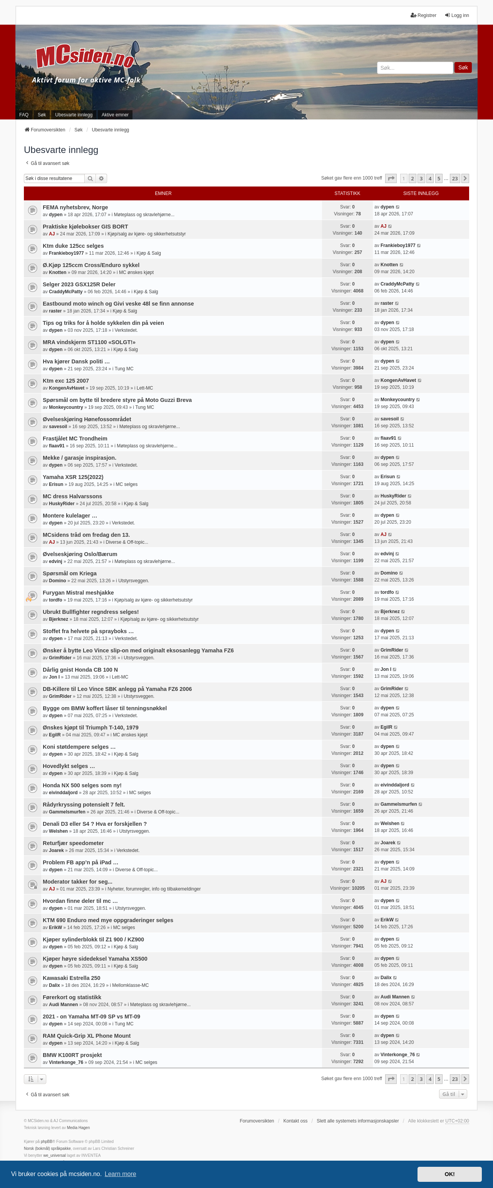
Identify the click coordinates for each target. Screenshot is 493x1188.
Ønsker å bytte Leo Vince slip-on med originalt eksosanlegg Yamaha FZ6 (138, 650)
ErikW (55, 927)
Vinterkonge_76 (66, 1062)
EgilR (55, 735)
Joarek (56, 850)
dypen (55, 214)
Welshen (58, 831)
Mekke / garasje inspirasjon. (79, 458)
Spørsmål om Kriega (70, 573)
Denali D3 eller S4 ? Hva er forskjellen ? (95, 824)
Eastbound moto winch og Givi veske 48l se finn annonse (118, 304)
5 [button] (439, 178)
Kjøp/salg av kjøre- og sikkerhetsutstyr (146, 234)
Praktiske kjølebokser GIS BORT (85, 226)
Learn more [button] (120, 1174)
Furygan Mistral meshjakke (78, 593)
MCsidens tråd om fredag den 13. (86, 535)
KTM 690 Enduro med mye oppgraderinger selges (108, 920)
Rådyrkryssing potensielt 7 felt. (84, 805)
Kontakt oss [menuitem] (295, 1121)
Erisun (56, 484)
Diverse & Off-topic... (127, 542)
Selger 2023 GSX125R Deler (79, 284)
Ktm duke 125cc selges (73, 246)
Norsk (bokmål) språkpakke (47, 1148)
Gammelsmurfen (67, 812)
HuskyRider (62, 503)
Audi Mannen (63, 1004)
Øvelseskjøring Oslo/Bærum (80, 554)
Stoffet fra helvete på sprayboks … (88, 631)
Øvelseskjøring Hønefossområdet (87, 419)
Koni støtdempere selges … (79, 747)
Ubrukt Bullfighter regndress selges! (91, 612)
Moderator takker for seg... (77, 882)
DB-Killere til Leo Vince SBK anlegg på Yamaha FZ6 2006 (117, 689)
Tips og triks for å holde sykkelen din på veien (103, 323)
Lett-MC (145, 388)
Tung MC (124, 368)
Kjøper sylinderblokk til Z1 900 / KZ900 (93, 939)
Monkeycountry (66, 407)
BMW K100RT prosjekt (72, 1055)
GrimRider (60, 657)
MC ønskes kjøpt (136, 272)
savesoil (58, 426)
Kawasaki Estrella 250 (72, 978)
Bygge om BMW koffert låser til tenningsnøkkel (105, 708)
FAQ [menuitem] (24, 115)
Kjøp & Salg (149, 253)
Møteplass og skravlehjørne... (144, 214)
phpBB (46, 1141)
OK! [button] (449, 1174)
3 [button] (421, 178)
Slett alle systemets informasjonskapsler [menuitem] (358, 1121)
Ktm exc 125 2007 (66, 381)
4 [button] (430, 178)
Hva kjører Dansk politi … (76, 361)
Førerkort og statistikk (72, 997)
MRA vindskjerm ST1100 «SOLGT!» (89, 342)
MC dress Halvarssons (72, 496)
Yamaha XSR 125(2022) (73, 477)
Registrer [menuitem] (423, 15)
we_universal (54, 1155)
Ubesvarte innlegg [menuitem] (73, 115)
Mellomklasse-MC (130, 985)
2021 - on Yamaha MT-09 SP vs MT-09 (91, 1016)
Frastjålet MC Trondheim (75, 438)
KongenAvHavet (66, 388)
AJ (52, 234)
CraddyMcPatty (65, 291)
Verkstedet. (126, 330)
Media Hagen (78, 1128)
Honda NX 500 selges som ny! (82, 785)
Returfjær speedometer (73, 843)
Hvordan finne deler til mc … (80, 901)
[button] (391, 178)
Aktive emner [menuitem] (115, 115)
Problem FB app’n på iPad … (81, 862)
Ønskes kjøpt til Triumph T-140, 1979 (91, 727)
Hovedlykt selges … (69, 766)
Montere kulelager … (70, 516)
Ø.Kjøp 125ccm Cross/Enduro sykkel (91, 265)
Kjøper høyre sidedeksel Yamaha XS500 (95, 959)
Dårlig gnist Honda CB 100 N (80, 670)
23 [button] (455, 178)
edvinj (55, 561)
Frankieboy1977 (66, 253)
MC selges (127, 484)
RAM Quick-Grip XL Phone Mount (87, 1036)
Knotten (57, 272)
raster (55, 311)
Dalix (54, 985)
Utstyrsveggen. (133, 580)
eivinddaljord (63, 792)
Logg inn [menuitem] (456, 15)
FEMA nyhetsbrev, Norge (75, 207)
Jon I (54, 677)
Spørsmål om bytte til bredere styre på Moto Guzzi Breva (117, 400)
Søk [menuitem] (42, 115)
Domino (57, 580)
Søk (463, 67)
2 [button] (412, 178)
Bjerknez (58, 619)
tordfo (55, 600)
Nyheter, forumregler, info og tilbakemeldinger (154, 889)
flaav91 (57, 446)
